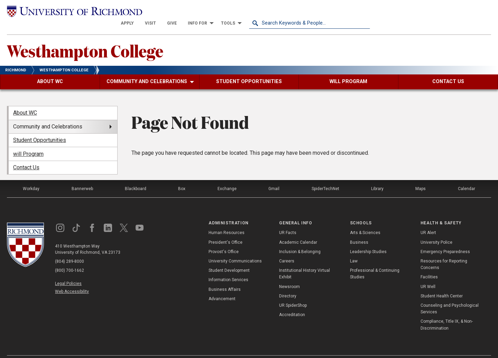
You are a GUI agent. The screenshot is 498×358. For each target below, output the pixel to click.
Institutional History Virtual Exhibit (304, 262)
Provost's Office (224, 239)
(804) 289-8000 (69, 249)
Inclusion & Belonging (300, 239)
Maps (420, 176)
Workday (31, 176)
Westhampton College (85, 38)
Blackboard (135, 176)
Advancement (222, 286)
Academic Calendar (298, 230)
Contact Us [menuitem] (26, 155)
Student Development (229, 258)
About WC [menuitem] (25, 101)
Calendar (466, 176)
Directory (287, 283)
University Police (436, 230)
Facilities (429, 265)
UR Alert (428, 220)
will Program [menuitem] (28, 141)
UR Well (428, 274)
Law (354, 249)
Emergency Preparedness (445, 239)
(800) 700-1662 (69, 258)
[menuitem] (248, 11)
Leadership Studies (368, 239)
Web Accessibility (72, 279)
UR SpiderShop (293, 293)
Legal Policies (68, 271)
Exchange (227, 176)
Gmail (273, 176)
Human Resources (227, 220)
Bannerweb (82, 176)
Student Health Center (442, 283)
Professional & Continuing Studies (374, 262)
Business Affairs (225, 277)
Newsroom (289, 274)
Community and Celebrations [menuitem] (47, 114)
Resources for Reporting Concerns (444, 252)
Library (377, 176)
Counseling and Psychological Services (450, 296)
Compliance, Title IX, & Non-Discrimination (447, 313)
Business (359, 230)
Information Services (228, 268)
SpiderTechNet (325, 176)
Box (181, 176)
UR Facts (287, 220)
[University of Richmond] (67, 11)
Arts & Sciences (365, 220)
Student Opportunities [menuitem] (39, 128)
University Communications (235, 249)
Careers (286, 249)
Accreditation (292, 303)
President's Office (225, 230)
